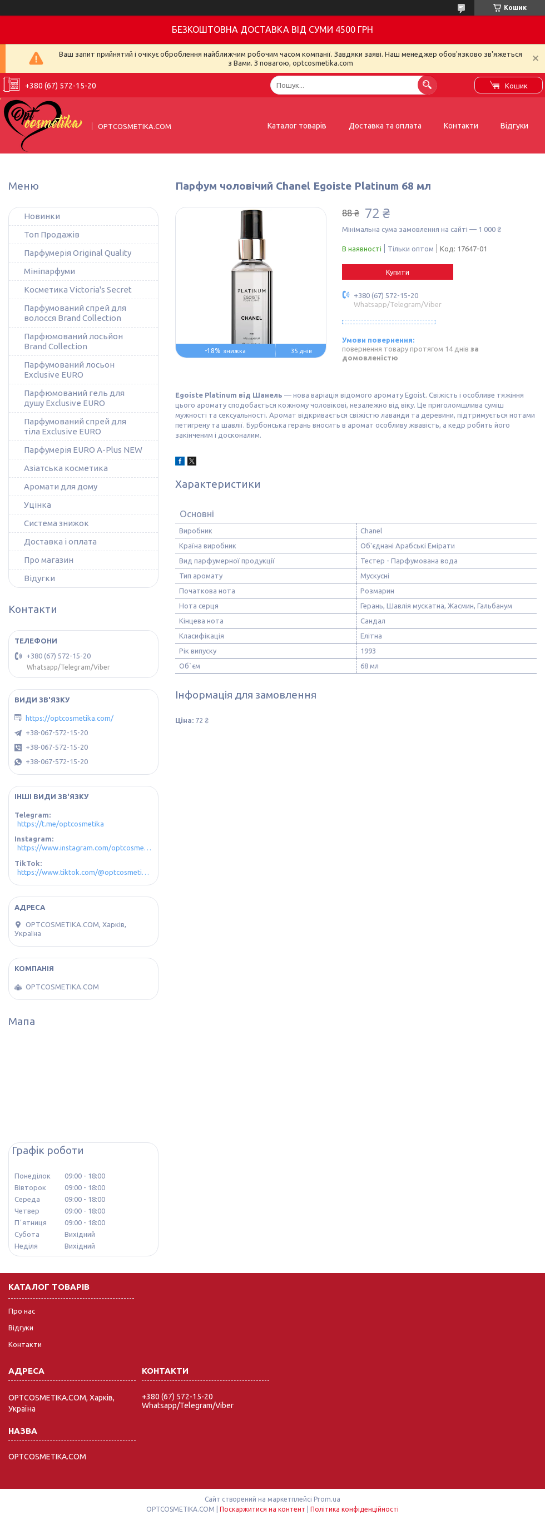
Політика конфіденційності (354, 1509)
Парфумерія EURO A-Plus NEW (83, 449)
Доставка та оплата (385, 125)
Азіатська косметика (66, 468)
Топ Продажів (52, 234)
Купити (397, 272)
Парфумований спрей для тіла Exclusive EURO (75, 426)
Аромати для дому (60, 486)
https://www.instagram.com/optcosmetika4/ (84, 847)
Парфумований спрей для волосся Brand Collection (75, 313)
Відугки (39, 578)
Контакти (461, 125)
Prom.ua (327, 1499)
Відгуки (514, 125)
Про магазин (48, 560)
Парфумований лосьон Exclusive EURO (69, 369)
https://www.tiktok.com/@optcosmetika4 (84, 872)
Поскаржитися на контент (262, 1509)
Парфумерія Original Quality (77, 253)
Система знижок (56, 523)
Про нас (21, 1311)
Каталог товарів (296, 125)
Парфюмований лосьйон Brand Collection (73, 341)
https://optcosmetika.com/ (69, 718)
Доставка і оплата (60, 541)
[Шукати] (427, 85)
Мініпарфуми (49, 271)
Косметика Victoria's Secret (78, 289)
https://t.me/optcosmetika (60, 824)
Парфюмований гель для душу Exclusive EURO (74, 398)
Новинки (42, 216)
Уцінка (37, 504)
